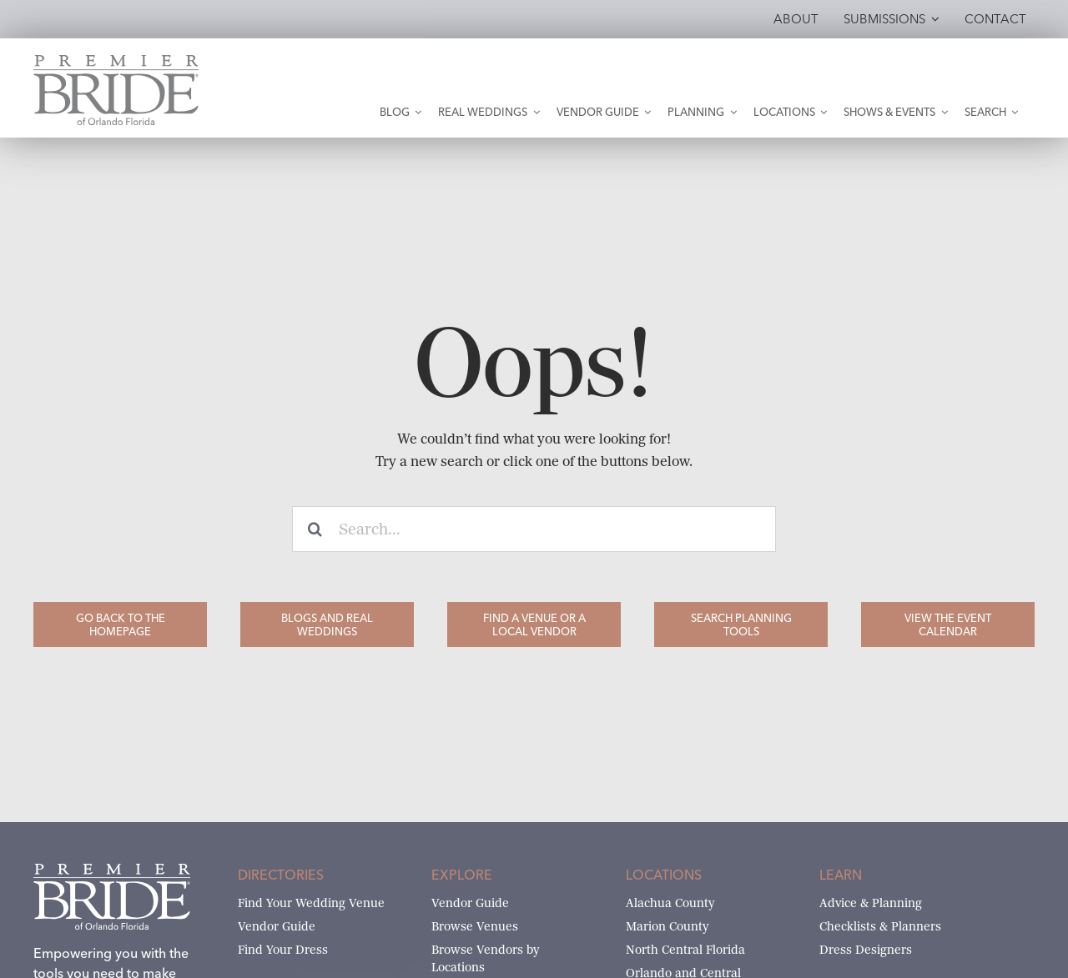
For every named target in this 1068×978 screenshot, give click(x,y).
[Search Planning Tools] (741, 624)
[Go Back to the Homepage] (120, 624)
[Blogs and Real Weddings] (327, 624)
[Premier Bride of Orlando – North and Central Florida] (116, 61)
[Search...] (534, 529)
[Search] (315, 529)
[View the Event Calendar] (948, 624)
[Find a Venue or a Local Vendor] (534, 624)
